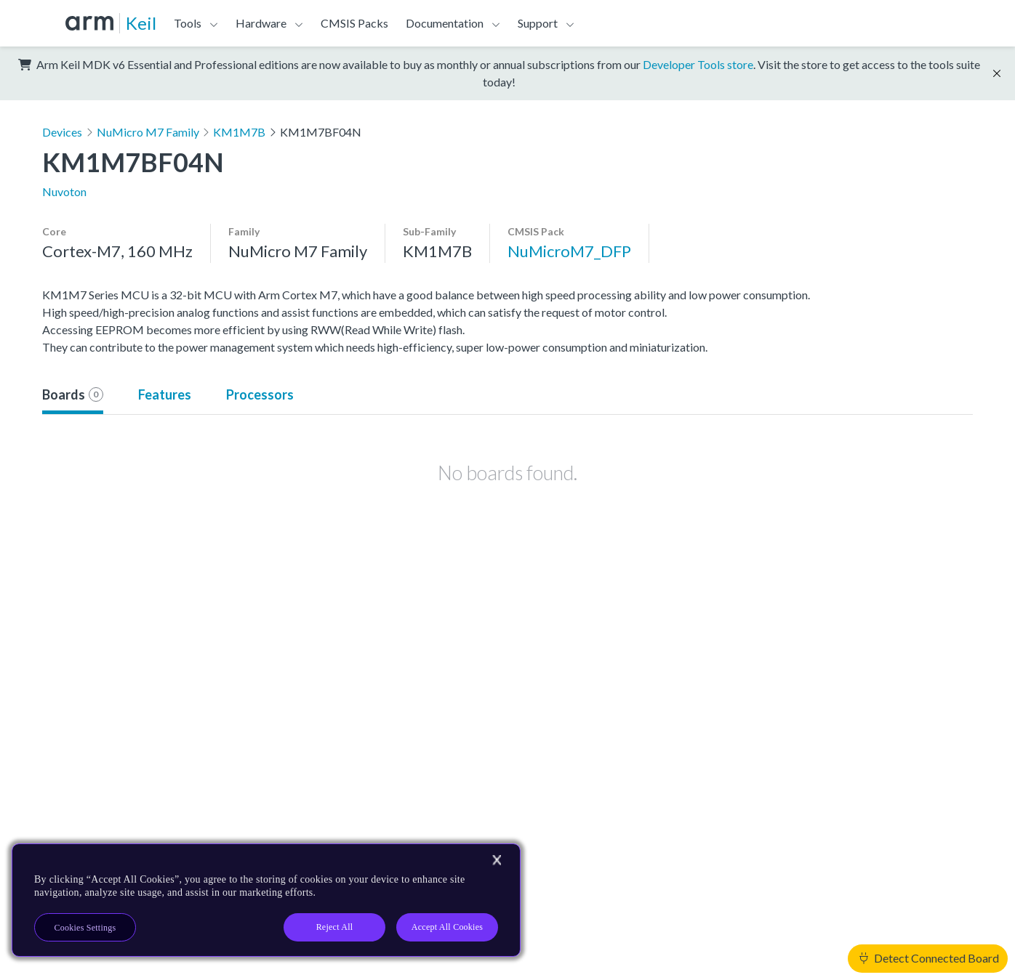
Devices (62, 132)
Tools (187, 23)
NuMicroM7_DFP (569, 251)
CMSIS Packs (354, 23)
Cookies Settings (85, 928)
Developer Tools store (698, 64)
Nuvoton (64, 191)
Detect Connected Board (929, 958)
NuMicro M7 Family (148, 132)
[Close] (497, 860)
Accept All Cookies (447, 927)
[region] (266, 900)
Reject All (334, 927)
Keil (141, 22)
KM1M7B (239, 132)
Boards (72, 394)
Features (164, 394)
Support (538, 23)
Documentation (445, 23)
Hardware (261, 23)
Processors (260, 394)
